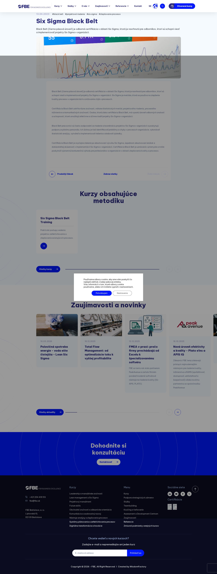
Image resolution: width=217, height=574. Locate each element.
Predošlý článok (65, 174)
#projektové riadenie (75, 14)
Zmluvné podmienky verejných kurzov (141, 526)
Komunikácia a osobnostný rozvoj (85, 514)
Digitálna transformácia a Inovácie (85, 526)
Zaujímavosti (101, 6)
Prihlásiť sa (135, 553)
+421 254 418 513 (37, 497)
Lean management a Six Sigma (84, 497)
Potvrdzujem (102, 293)
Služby (71, 6)
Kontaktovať (106, 462)
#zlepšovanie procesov (110, 14)
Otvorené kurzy (184, 6)
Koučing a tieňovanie (134, 510)
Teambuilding (130, 505)
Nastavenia (122, 293)
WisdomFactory (138, 566)
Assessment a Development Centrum (141, 514)
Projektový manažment (80, 501)
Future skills (75, 505)
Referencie (121, 6)
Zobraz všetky (110, 174)
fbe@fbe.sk (34, 501)
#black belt (57, 14)
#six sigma (92, 14)
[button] (178, 412)
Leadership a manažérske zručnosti (85, 493)
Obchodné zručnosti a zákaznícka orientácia (90, 510)
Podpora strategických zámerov (139, 497)
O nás (84, 6)
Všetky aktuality (47, 412)
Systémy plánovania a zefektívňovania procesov (92, 522)
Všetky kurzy (45, 269)
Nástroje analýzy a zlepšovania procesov (88, 518)
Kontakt (138, 6)
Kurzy (57, 6)
